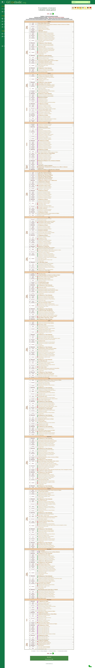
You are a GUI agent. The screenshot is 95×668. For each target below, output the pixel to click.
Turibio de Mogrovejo (43, 159)
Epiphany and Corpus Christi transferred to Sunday (59, 18)
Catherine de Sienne (44, 213)
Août (49, 378)
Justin (41, 273)
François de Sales (43, 60)
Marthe (42, 373)
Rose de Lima (43, 423)
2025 (51, 13)
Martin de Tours (43, 563)
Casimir (41, 129)
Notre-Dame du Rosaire (42, 500)
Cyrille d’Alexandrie (43, 315)
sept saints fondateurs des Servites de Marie (47, 102)
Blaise (41, 79)
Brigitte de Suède (44, 363)
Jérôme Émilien (43, 88)
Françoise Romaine (44, 139)
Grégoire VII (42, 258)
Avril (49, 171)
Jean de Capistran (43, 535)
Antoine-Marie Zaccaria (44, 329)
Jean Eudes (42, 417)
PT (87, 8)
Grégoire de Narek (43, 118)
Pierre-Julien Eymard (43, 383)
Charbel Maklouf (43, 365)
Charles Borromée (43, 554)
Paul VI (41, 268)
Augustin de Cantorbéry (44, 264)
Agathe (42, 83)
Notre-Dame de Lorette (42, 616)
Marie (47, 373)
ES (78, 8)
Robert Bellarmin (43, 463)
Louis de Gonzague (43, 302)
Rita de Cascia (43, 252)
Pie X (41, 420)
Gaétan (41, 393)
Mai (49, 217)
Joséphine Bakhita (44, 89)
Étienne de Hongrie (43, 411)
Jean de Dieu (42, 136)
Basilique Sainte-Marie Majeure (50, 390)
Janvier (49, 21)
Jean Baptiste (50, 310)
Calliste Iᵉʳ (42, 515)
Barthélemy (42, 425)
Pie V (41, 215)
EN (72, 8)
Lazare (53, 373)
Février (49, 73)
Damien (46, 478)
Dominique (42, 396)
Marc (41, 208)
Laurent (41, 399)
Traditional (42, 16)
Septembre (49, 436)
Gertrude (42, 572)
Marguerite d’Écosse (44, 573)
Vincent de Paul (43, 479)
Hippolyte (50, 406)
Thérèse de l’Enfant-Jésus (45, 490)
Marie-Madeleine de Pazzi (45, 259)
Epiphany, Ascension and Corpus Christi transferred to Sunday (59, 19)
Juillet (49, 320)
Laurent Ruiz (42, 482)
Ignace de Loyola (43, 377)
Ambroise (42, 611)
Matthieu (42, 470)
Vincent (41, 58)
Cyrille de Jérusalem (43, 152)
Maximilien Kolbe (43, 407)
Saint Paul (57, 578)
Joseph (42, 153)
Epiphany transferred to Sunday (51, 16)
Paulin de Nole (42, 306)
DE (75, 8)
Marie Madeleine (44, 360)
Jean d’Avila (42, 232)
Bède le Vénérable (43, 257)
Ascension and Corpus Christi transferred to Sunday (36, 19)
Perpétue (42, 134)
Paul (48, 61)
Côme (41, 478)
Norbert (41, 281)
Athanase (42, 221)
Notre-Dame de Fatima (42, 237)
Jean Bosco (42, 71)
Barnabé (41, 287)
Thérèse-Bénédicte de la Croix (46, 398)
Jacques (42, 367)
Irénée (41, 316)
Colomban (42, 587)
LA (85, 8)
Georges (41, 204)
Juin (49, 272)
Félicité (48, 134)
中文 (90, 8)
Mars (49, 122)
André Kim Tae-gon (43, 469)
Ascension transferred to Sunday (40, 17)
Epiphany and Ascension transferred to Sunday (38, 18)
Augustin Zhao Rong (43, 338)
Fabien (41, 51)
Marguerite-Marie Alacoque (45, 520)
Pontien (41, 406)
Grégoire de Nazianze (53, 24)
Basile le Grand (43, 24)
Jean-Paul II (42, 532)
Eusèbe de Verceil (43, 382)
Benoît (41, 340)
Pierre (47, 109)
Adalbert (41, 203)
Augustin (42, 430)
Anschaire (42, 78)
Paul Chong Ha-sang (56, 469)
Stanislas (42, 185)
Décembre (49, 599)
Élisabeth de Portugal (44, 327)
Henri (41, 344)
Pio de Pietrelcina (43, 473)
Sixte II (41, 395)
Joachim (41, 368)
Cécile (42, 583)
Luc (41, 522)
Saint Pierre (51, 578)
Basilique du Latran (49, 560)
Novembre (49, 549)
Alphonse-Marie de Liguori (45, 380)
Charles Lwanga (43, 276)
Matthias (42, 238)
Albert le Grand (42, 569)
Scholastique (43, 92)
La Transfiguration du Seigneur (44, 391)
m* (35, 102)
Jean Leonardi (42, 505)
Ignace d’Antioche (43, 521)
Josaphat (42, 564)
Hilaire (41, 40)
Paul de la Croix (43, 526)
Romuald (41, 300)
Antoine (41, 46)
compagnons (51, 276)
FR (80, 8)
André (41, 598)
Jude (47, 544)
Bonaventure (42, 348)
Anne (48, 368)
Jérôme (41, 487)
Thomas (41, 324)
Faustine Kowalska (44, 496)
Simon (41, 544)
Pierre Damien (42, 108)
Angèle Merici (43, 65)
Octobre (49, 488)
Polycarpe (42, 112)
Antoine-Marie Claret (43, 537)
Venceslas (42, 483)
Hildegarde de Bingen (44, 464)
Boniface (42, 278)
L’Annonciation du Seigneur (44, 181)
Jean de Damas (43, 606)
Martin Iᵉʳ (41, 189)
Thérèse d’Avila (44, 516)
